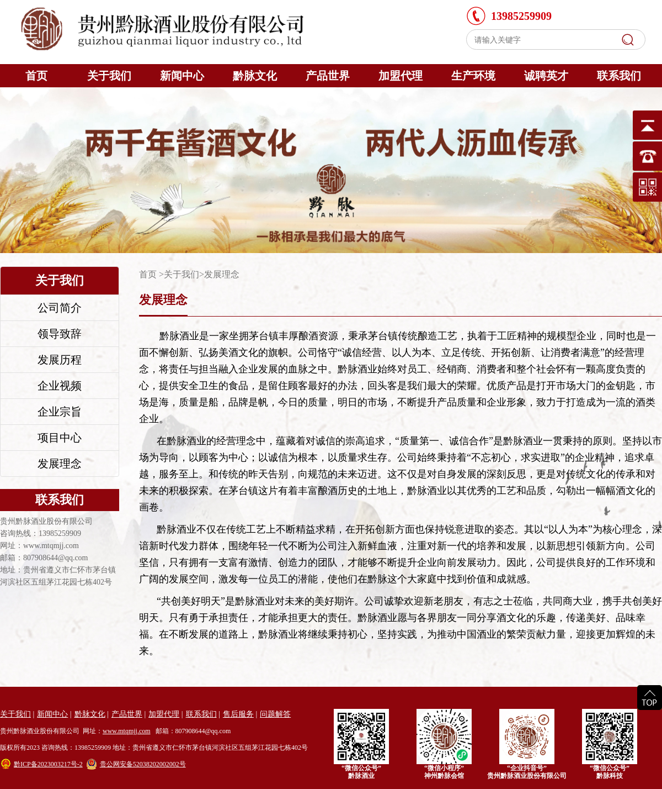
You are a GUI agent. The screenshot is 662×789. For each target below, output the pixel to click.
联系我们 (619, 76)
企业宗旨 (60, 412)
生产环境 (473, 76)
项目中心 (60, 438)
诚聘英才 (546, 76)
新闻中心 (182, 76)
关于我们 (109, 76)
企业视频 (60, 386)
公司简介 (60, 308)
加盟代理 (400, 76)
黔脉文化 (255, 76)
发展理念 (60, 463)
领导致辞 (60, 334)
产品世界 (328, 76)
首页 (36, 76)
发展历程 (60, 360)
